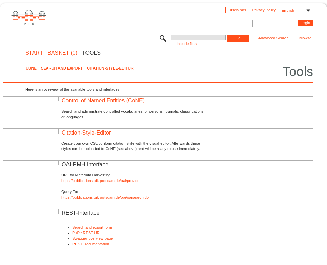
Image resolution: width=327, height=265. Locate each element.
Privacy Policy (264, 10)
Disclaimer (237, 10)
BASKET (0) (62, 53)
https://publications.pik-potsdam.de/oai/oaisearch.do (105, 197)
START (34, 53)
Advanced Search (273, 38)
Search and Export (62, 68)
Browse (305, 38)
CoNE (31, 68)
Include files (186, 44)
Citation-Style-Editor (110, 68)
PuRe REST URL (87, 233)
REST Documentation (90, 244)
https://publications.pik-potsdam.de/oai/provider (101, 181)
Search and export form (92, 227)
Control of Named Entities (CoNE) (103, 100)
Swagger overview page (92, 238)
